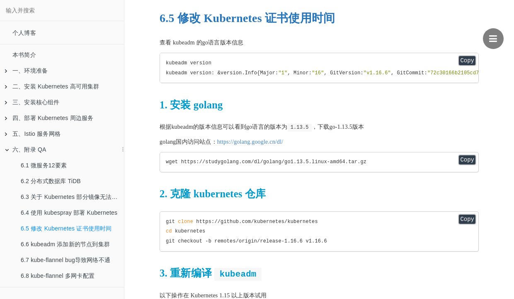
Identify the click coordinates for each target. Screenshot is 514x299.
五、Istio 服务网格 (33, 133)
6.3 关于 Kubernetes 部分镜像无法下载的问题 (72, 197)
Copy (467, 60)
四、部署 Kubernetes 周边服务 (49, 118)
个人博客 (24, 32)
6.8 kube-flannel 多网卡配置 (58, 275)
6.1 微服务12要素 (44, 165)
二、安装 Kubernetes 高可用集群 (52, 86)
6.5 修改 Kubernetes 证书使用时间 (66, 228)
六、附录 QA (25, 149)
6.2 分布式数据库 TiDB (51, 181)
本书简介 (24, 54)
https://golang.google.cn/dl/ (250, 142)
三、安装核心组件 (32, 102)
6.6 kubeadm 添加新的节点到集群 (65, 244)
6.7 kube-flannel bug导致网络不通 (65, 260)
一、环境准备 (26, 70)
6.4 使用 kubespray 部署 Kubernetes (69, 212)
